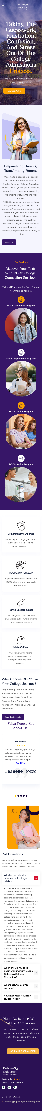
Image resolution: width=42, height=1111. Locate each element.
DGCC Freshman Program (21, 305)
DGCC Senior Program (21, 464)
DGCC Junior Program (21, 411)
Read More (21, 763)
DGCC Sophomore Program (21, 358)
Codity (17, 1079)
